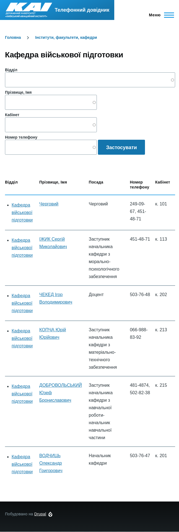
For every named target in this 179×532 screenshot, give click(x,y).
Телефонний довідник (82, 10)
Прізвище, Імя (18, 92)
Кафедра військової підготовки (22, 212)
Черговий (48, 204)
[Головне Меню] (160, 15)
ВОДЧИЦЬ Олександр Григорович (51, 463)
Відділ (11, 70)
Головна (13, 37)
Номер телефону (21, 137)
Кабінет (12, 115)
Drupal (40, 514)
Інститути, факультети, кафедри (66, 37)
